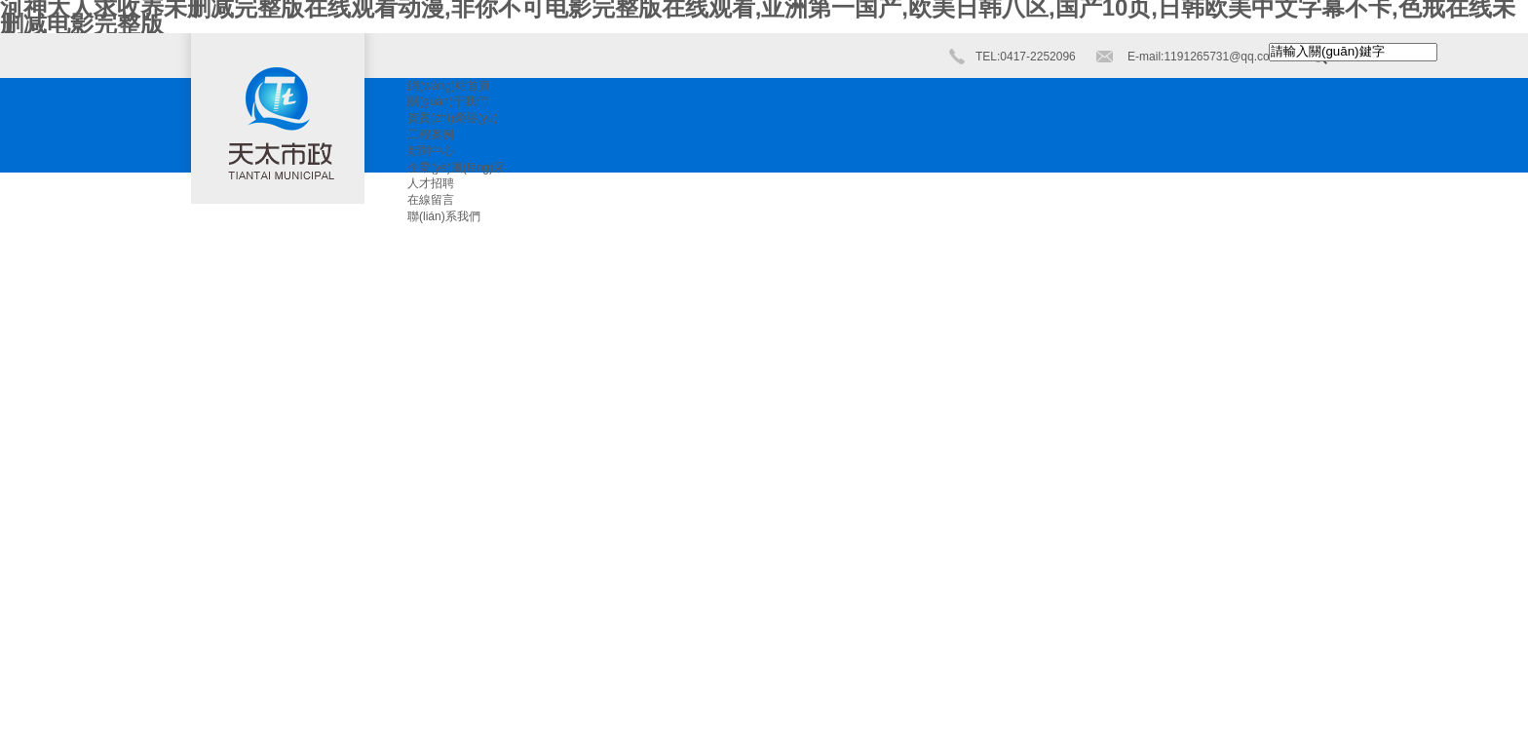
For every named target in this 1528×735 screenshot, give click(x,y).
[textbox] (1353, 52)
